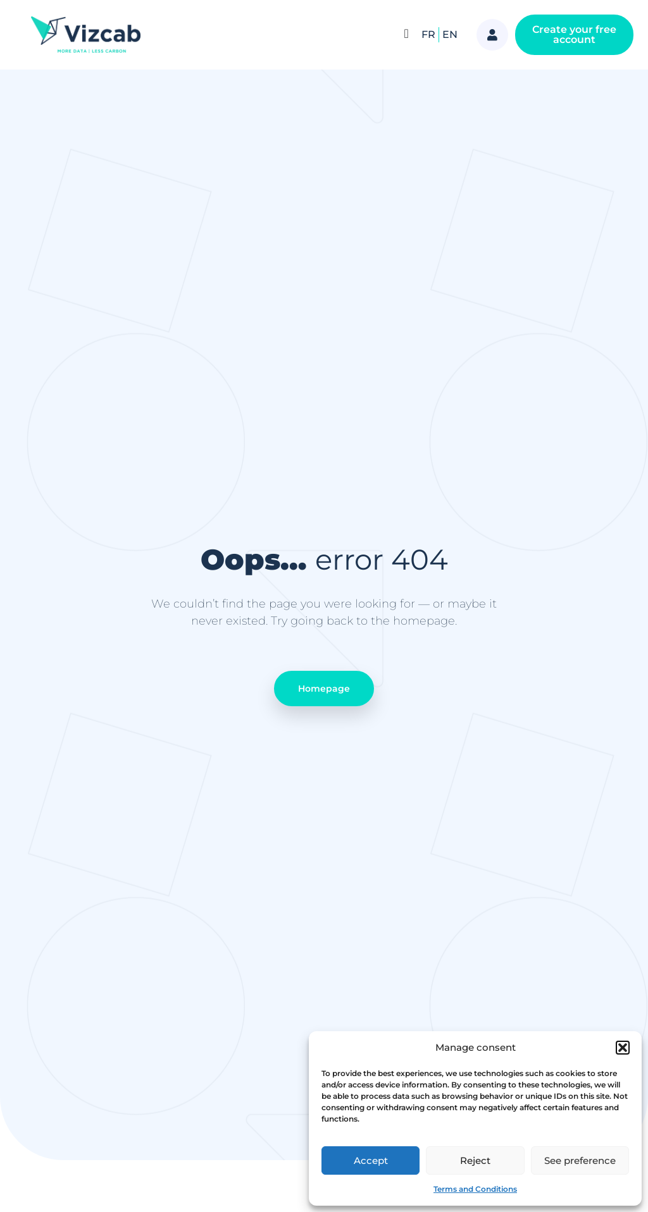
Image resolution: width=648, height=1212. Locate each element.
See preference (580, 1160)
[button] (622, 1047)
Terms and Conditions (475, 1189)
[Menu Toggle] (406, 33)
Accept (371, 1160)
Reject (475, 1160)
